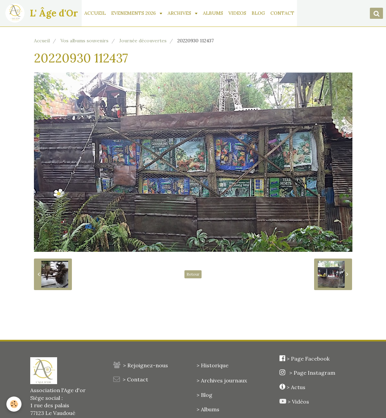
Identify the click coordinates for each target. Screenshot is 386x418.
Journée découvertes (143, 41)
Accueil (42, 41)
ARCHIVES (180, 13)
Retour (193, 274)
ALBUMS (213, 13)
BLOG (258, 13)
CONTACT (283, 13)
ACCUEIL (95, 13)
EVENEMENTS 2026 (135, 13)
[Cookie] (14, 404)
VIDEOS (238, 13)
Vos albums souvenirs (84, 41)
